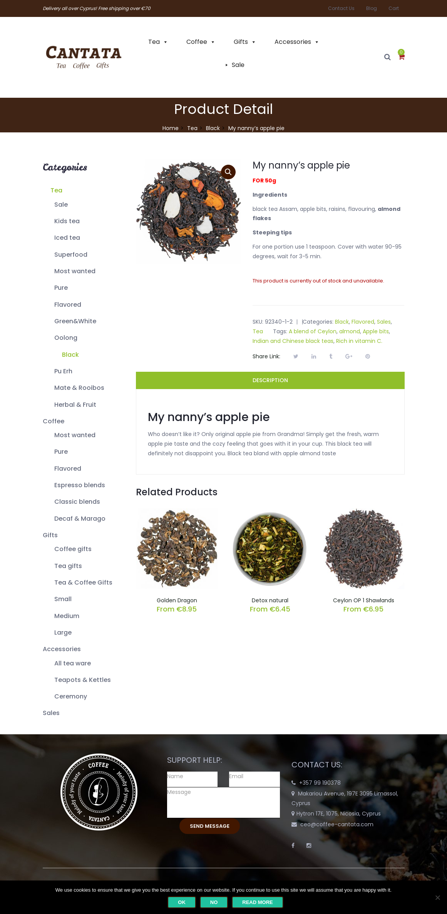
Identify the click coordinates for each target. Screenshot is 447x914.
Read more (257, 902)
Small (63, 599)
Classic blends (77, 501)
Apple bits (376, 331)
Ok (182, 902)
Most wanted (74, 271)
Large (63, 632)
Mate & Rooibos (79, 387)
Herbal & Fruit (75, 404)
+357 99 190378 (320, 783)
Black (213, 128)
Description (270, 380)
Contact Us (341, 8)
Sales (51, 712)
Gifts (241, 41)
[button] (401, 57)
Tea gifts (68, 565)
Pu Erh (63, 371)
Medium (66, 616)
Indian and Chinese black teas (293, 341)
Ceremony (70, 696)
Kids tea (67, 221)
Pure (61, 287)
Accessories (293, 41)
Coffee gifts (73, 549)
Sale (238, 64)
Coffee (196, 41)
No (214, 902)
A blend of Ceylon (313, 331)
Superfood (70, 254)
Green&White (75, 321)
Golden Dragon (177, 600)
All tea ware (72, 663)
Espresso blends (79, 485)
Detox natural (270, 600)
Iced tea (67, 237)
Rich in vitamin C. (359, 341)
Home (170, 128)
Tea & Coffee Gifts (83, 582)
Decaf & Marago (79, 518)
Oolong (65, 337)
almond (349, 331)
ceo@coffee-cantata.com (336, 824)
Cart (393, 8)
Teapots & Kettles (82, 679)
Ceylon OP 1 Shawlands (363, 600)
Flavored (67, 304)
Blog (371, 8)
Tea (154, 41)
